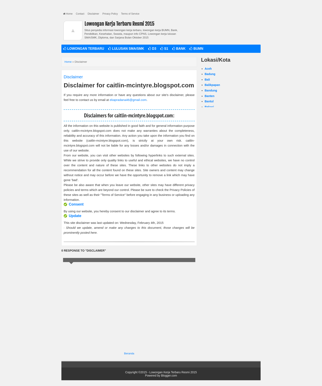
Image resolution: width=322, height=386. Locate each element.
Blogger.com (169, 375)
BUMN (196, 48)
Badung (210, 74)
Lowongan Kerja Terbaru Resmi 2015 (119, 24)
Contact (80, 13)
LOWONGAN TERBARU (83, 48)
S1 (164, 48)
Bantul (209, 101)
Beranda (129, 353)
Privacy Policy (110, 13)
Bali (207, 79)
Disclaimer (93, 13)
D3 (152, 48)
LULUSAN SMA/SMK (126, 48)
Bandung (211, 90)
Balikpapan (212, 85)
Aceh (208, 68)
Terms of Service (130, 13)
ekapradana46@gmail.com (128, 100)
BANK (179, 48)
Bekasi (209, 107)
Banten (209, 96)
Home (67, 13)
